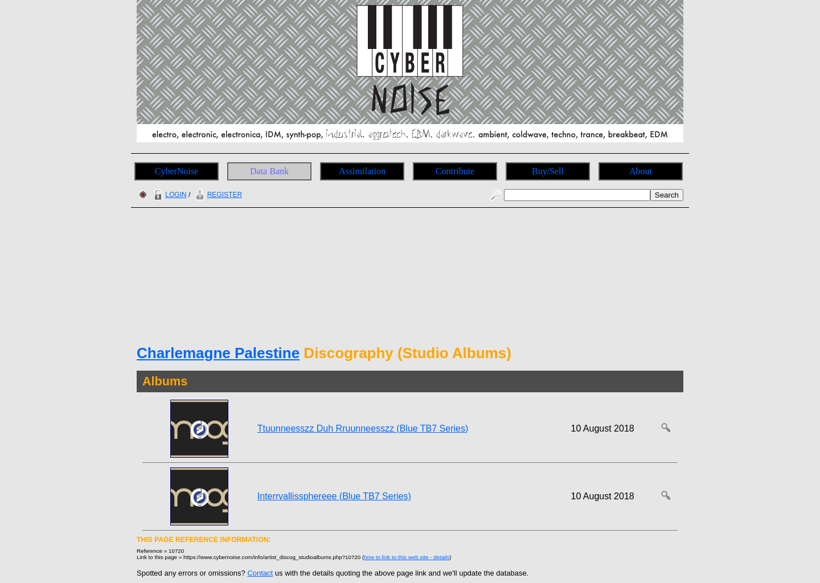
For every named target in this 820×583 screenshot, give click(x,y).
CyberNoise (176, 171)
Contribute (455, 171)
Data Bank (269, 171)
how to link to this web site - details (406, 557)
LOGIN (168, 195)
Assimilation (362, 171)
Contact (260, 573)
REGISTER (217, 195)
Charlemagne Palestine (218, 353)
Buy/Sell (548, 171)
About (640, 171)
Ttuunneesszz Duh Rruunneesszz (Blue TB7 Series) (363, 428)
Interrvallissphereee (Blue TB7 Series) (334, 496)
